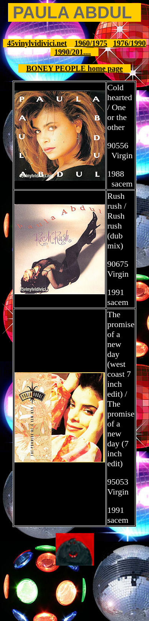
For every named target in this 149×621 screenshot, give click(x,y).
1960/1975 (91, 43)
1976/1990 (129, 43)
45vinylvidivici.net (37, 43)
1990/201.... (72, 52)
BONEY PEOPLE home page (74, 68)
